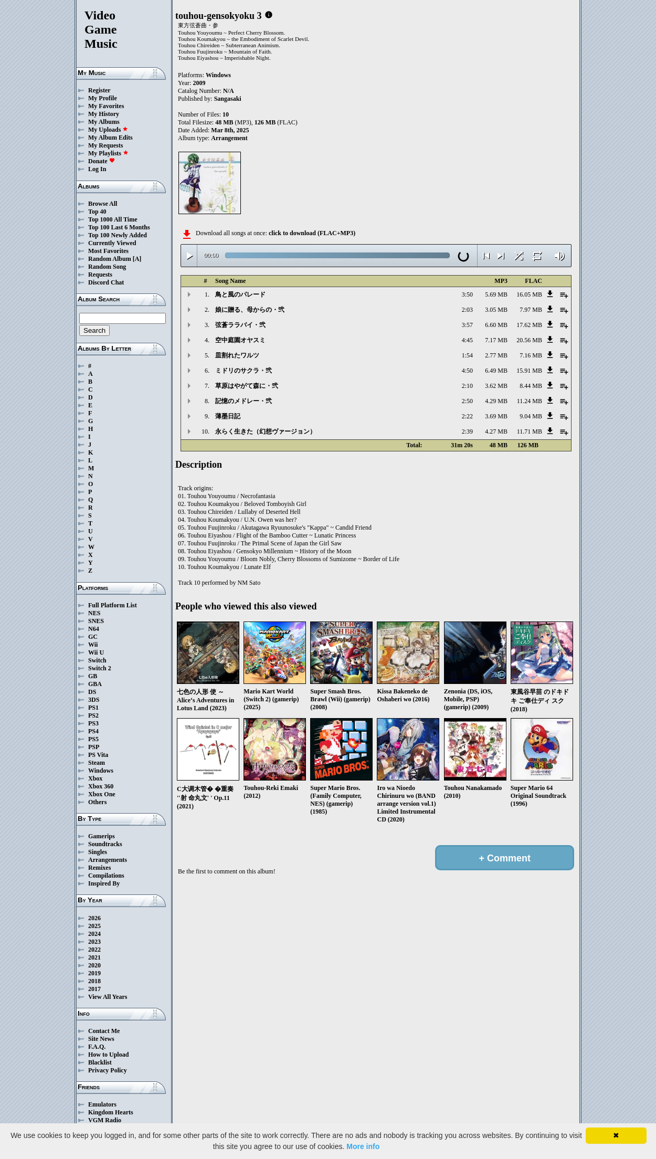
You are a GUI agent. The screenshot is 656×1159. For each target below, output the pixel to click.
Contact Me (104, 1031)
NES (94, 613)
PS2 (93, 715)
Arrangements (107, 859)
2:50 (467, 401)
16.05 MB (529, 294)
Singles (97, 852)
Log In (97, 169)
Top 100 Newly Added (117, 235)
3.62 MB (496, 385)
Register (99, 90)
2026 (94, 918)
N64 (93, 629)
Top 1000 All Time (112, 219)
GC (93, 636)
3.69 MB (496, 416)
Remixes (99, 867)
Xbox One (101, 794)
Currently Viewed (112, 243)
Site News (101, 1038)
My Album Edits (110, 137)
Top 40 (97, 211)
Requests (100, 274)
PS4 (93, 731)
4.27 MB (496, 431)
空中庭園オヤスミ (240, 340)
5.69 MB (496, 294)
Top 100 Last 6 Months (119, 227)
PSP (93, 747)
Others (97, 802)
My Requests (105, 145)
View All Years (107, 996)
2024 (94, 933)
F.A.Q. (96, 1046)
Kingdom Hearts (110, 1112)
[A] (137, 258)
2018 (94, 981)
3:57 (467, 325)
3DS (93, 699)
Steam (96, 762)
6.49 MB (496, 370)
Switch (97, 660)
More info (362, 1146)
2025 (94, 926)
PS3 (93, 723)
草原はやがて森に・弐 (246, 385)
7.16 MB (531, 355)
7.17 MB (496, 340)
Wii (93, 644)
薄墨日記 (227, 416)
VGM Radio (104, 1120)
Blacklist (100, 1062)
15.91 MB (529, 370)
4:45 (467, 340)
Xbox (95, 778)
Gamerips (101, 836)
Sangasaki (227, 98)
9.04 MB (531, 416)
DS (92, 692)
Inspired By (104, 883)
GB (92, 676)
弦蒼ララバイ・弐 (240, 325)
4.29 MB (496, 401)
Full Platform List (112, 605)
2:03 (467, 309)
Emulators (102, 1104)
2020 (94, 965)
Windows (100, 770)
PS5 (93, 739)
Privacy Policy (107, 1070)
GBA (95, 684)
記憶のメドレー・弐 (243, 401)
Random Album (109, 258)
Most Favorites (108, 251)
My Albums (104, 121)
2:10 (467, 385)
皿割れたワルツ (237, 355)
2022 (94, 949)
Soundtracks (105, 844)
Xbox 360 (100, 786)
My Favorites (106, 106)
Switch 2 (99, 668)
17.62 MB (529, 325)
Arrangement (229, 138)
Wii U (96, 652)
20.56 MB (529, 340)
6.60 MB (496, 325)
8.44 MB (531, 385)
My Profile (102, 98)
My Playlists (108, 153)
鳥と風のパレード (240, 294)
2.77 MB (496, 355)
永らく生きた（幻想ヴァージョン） (265, 431)
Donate (101, 161)
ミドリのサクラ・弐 (243, 370)
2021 (94, 957)
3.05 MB (496, 309)
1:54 (467, 355)
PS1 (93, 707)
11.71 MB (529, 431)
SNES (96, 621)
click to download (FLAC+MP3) (312, 233)
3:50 (467, 294)
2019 (94, 973)
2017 (94, 989)
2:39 (467, 431)
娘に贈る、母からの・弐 (249, 309)
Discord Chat (106, 282)
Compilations (106, 875)
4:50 (467, 370)
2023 (94, 941)
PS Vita (98, 754)
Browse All (102, 203)
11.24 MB (529, 401)
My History (103, 114)
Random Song (107, 266)
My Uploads (108, 129)
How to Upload (108, 1054)
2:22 (467, 416)
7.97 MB (531, 309)
